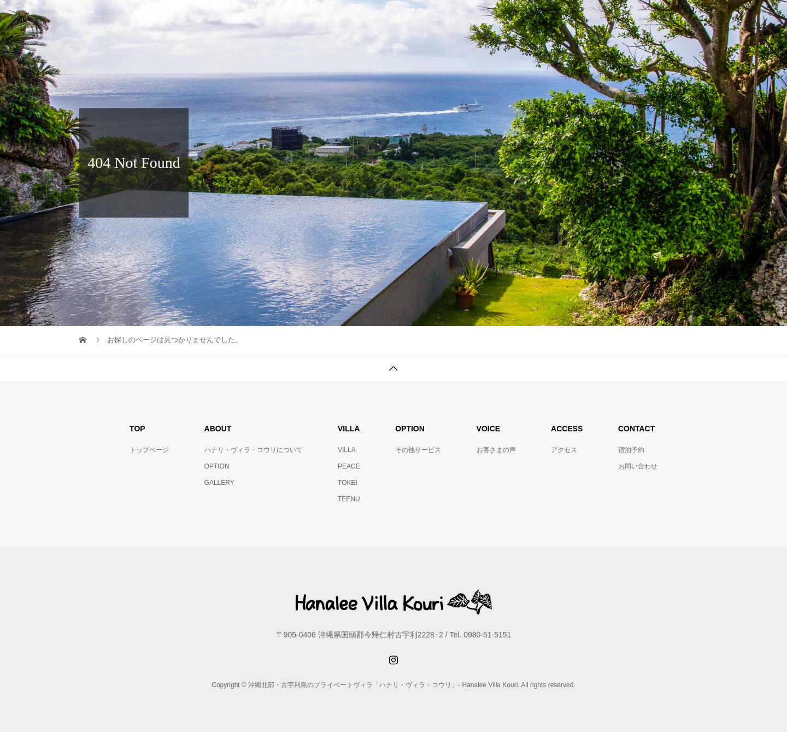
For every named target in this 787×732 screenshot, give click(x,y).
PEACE (349, 466)
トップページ (149, 450)
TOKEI (347, 483)
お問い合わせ (637, 466)
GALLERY (219, 483)
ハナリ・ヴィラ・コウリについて (253, 450)
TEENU (349, 499)
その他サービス (418, 450)
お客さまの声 (496, 450)
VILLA (347, 450)
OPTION (217, 466)
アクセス (564, 450)
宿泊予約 (631, 450)
